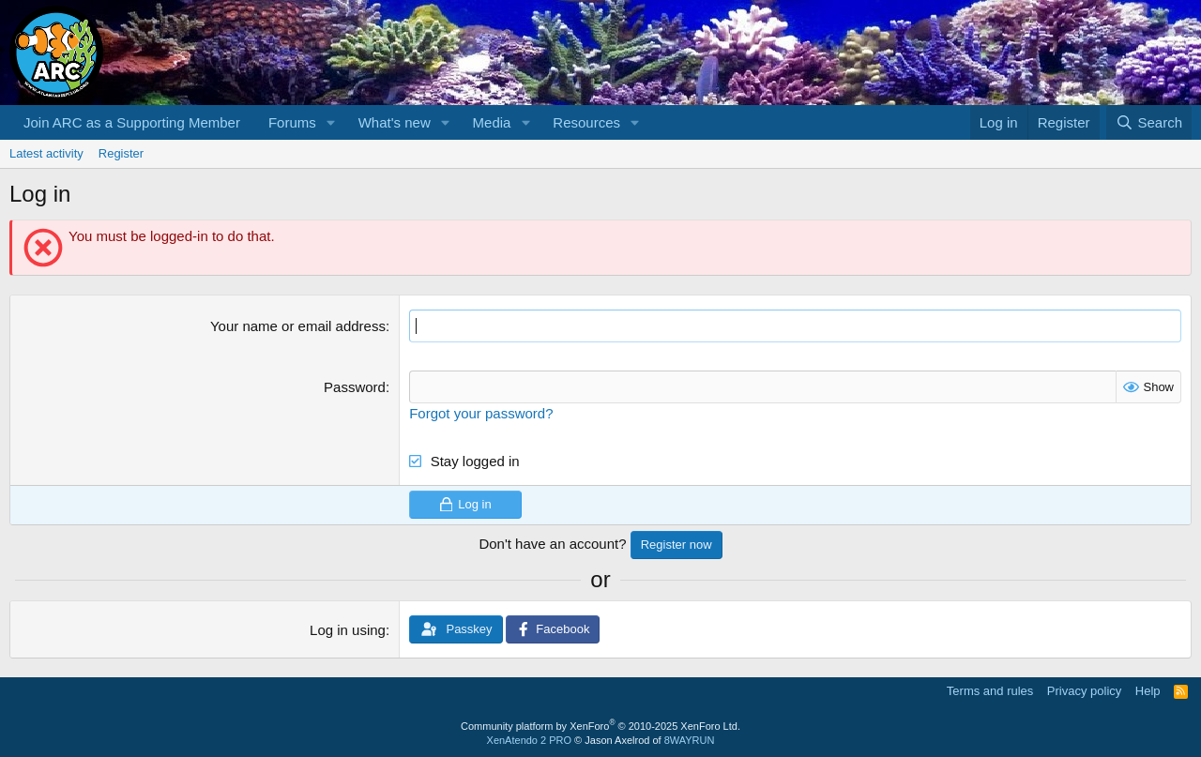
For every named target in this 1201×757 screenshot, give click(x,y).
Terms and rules (990, 691)
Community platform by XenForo (600, 726)
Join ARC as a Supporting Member (131, 122)
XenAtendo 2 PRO (529, 740)
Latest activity (46, 153)
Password (355, 387)
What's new (394, 122)
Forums (292, 122)
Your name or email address (298, 326)
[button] (331, 122)
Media (492, 122)
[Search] (1149, 122)
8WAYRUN (689, 740)
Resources (586, 122)
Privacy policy (1084, 691)
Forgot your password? (481, 413)
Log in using (348, 630)
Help (1148, 691)
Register (121, 153)
